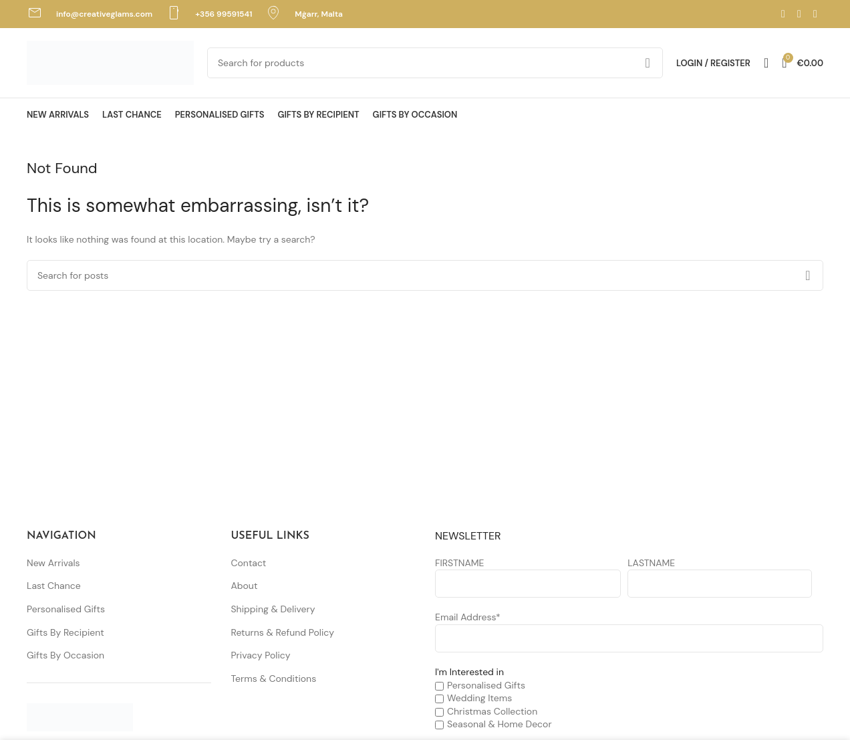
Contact (249, 563)
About (244, 586)
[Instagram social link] (799, 13)
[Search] (435, 62)
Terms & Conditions (274, 678)
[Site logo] (110, 62)
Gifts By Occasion (65, 655)
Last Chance (54, 586)
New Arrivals (53, 563)
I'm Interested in (469, 672)
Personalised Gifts (66, 609)
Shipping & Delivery (273, 609)
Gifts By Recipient (65, 632)
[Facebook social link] (783, 13)
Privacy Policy (261, 655)
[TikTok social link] (815, 13)
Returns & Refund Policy (283, 632)
